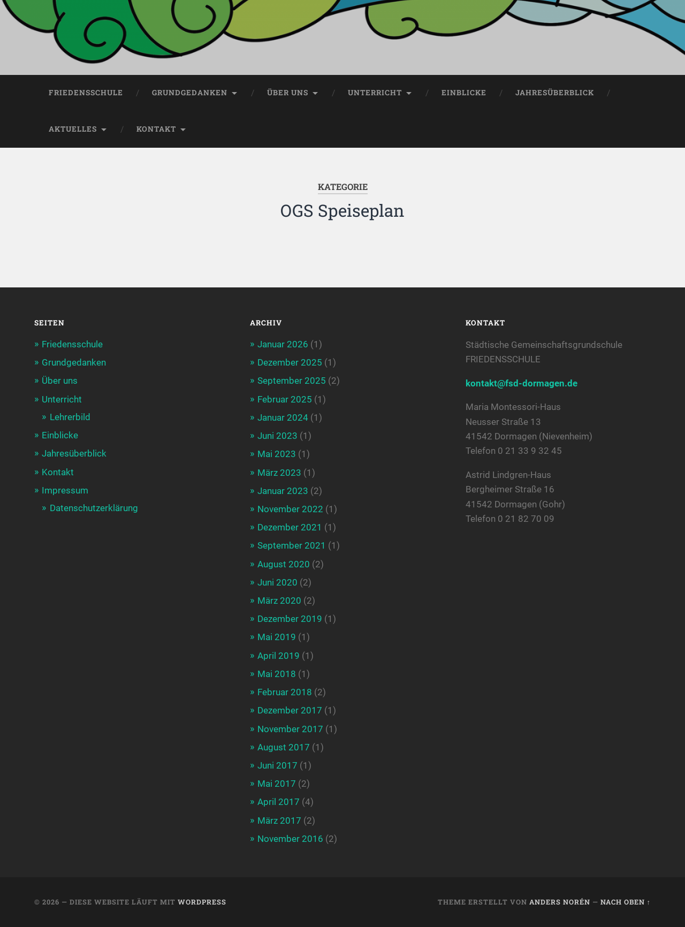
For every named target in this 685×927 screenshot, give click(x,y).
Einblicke (464, 92)
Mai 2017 (276, 783)
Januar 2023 (282, 490)
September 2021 (291, 545)
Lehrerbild (70, 417)
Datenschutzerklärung (94, 508)
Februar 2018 (284, 692)
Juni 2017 (277, 765)
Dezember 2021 (289, 527)
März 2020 (279, 600)
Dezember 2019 (289, 618)
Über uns (287, 92)
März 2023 (279, 472)
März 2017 (279, 820)
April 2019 (278, 655)
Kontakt (156, 129)
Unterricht (375, 92)
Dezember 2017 (289, 710)
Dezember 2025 (289, 362)
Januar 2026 (282, 344)
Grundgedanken (189, 92)
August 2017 (283, 747)
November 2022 (290, 509)
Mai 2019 (276, 637)
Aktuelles (73, 129)
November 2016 (290, 838)
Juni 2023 (277, 435)
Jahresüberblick (554, 92)
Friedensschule (86, 92)
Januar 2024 (282, 417)
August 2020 (283, 564)
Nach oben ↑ (625, 902)
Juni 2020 (277, 582)
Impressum (65, 490)
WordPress (202, 902)
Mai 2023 (276, 454)
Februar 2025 (284, 399)
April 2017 (278, 801)
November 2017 (290, 729)
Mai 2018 (276, 673)
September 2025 (291, 380)
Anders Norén (559, 902)
